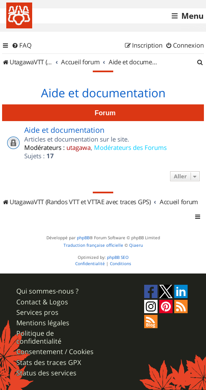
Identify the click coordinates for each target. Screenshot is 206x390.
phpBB (83, 238)
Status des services (46, 373)
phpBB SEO (118, 257)
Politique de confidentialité (38, 337)
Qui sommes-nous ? (47, 291)
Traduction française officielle (93, 245)
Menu (192, 16)
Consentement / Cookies (55, 352)
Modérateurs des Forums (130, 147)
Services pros (37, 313)
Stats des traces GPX (48, 363)
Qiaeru (136, 245)
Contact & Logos (42, 302)
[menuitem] (22, 45)
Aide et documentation (103, 93)
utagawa (78, 147)
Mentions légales (42, 323)
